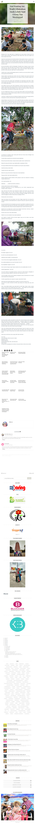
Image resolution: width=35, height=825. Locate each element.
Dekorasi (23, 671)
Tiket (22, 709)
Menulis (17, 692)
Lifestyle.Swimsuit (18, 689)
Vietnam (29, 712)
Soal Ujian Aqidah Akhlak (23, 706)
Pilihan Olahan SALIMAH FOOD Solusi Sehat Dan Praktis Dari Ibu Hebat (19, 759)
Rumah (18, 704)
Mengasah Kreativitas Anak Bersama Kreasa (14, 764)
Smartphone (14, 706)
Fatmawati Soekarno (21, 674)
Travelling (12, 712)
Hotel (20, 677)
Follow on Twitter (22, 780)
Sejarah (27, 704)
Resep (16, 703)
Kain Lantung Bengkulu (18, 680)
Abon (7, 663)
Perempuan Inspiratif (25, 700)
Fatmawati (13, 674)
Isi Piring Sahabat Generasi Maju (12, 739)
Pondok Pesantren (25, 701)
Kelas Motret (16, 683)
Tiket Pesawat (27, 709)
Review (6, 704)
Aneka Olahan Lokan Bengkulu (12, 723)
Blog (12, 668)
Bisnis (20, 666)
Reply (4, 439)
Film (27, 674)
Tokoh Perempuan (21, 710)
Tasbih (27, 707)
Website (7, 713)
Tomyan (28, 710)
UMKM (20, 712)
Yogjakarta (27, 713)
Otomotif (7, 695)
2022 (5, 640)
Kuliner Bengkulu (26, 686)
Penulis (29, 698)
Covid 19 (6, 671)
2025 (5, 638)
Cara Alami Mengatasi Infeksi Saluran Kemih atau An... (13, 654)
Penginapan (24, 698)
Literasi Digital (27, 689)
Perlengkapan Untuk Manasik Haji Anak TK (14, 744)
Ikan (28, 677)
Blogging (17, 668)
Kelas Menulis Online (8, 683)
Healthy (11, 677)
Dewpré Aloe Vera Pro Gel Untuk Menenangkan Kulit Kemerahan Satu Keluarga (5, 354)
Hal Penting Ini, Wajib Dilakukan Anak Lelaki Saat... (13, 653)
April (6, 657)
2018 (5, 644)
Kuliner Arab (19, 686)
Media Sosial (7, 692)
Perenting (8, 701)
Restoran (28, 703)
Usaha (24, 712)
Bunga (28, 668)
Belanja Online (9, 666)
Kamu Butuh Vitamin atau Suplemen (13, 749)
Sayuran (23, 704)
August (6, 649)
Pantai (28, 695)
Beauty (21, 665)
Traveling (6, 712)
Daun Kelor (18, 671)
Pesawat (13, 701)
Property (12, 703)
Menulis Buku (22, 692)
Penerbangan (17, 698)
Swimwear (15, 707)
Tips (5, 710)
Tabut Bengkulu (21, 707)
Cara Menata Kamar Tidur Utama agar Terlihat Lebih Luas (16, 754)
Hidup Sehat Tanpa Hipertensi (10, 652)
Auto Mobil (7, 665)
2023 (5, 639)
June (6, 655)
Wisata (11, 713)
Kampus (26, 680)
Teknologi (12, 709)
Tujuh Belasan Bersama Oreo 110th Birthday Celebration (22, 372)
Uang (17, 712)
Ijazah (24, 677)
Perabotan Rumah (9, 700)
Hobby (16, 677)
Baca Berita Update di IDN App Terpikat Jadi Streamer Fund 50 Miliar (22, 381)
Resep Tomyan (21, 703)
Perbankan (17, 700)
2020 (5, 642)
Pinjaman (18, 701)
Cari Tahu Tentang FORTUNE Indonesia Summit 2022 (13, 381)
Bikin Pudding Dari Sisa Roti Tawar (12, 728)
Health (7, 677)
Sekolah (8, 706)
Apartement (21, 663)
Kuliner (13, 686)
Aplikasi (27, 663)
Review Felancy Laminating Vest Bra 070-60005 (5, 381)
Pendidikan (11, 698)
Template (18, 709)
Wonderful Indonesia (19, 713)
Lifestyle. (12, 689)
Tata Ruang (6, 709)
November (7, 647)
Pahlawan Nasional (21, 695)
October (6, 648)
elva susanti (6, 443)
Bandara (12, 665)
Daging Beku (11, 671)
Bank (17, 665)
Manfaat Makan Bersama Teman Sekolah (12, 372)
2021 (5, 641)
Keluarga (29, 683)
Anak (17, 663)
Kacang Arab (9, 680)
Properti (6, 703)
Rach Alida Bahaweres (8, 434)
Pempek (5, 698)
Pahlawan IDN (13, 695)
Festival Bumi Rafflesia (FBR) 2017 (10, 651)
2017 (5, 645)
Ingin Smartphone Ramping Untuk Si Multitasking (5, 362)
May (6, 656)
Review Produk (12, 704)
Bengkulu (16, 666)
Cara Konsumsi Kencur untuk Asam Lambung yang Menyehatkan (14, 362)
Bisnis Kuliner (25, 666)
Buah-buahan (23, 668)
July (6, 650)
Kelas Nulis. (23, 683)
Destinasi (28, 671)
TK (8, 710)
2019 (5, 643)
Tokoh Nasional (14, 710)
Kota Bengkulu (7, 686)
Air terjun (12, 663)
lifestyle (17, 20)
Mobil (28, 692)
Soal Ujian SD (8, 707)
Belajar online (27, 665)
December (7, 646)
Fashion (8, 674)
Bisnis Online (7, 668)
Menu (33, 1)
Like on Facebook (23, 782)
